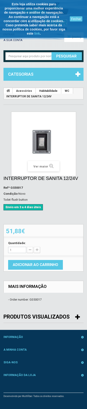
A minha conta (15, 349)
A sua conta (13, 40)
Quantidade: (17, 243)
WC (67, 91)
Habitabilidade (48, 91)
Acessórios (24, 91)
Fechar (76, 19)
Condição (10, 193)
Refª (6, 187)
